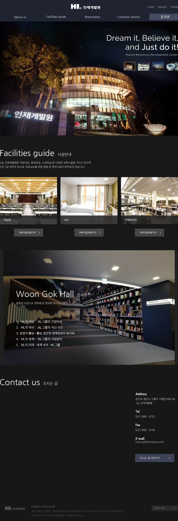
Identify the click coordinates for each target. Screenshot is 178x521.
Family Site (159, 508)
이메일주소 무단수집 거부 (43, 507)
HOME (150, 7)
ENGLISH (162, 7)
